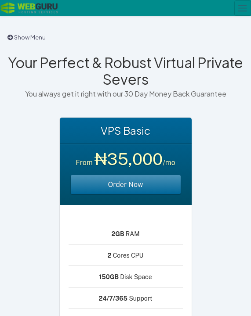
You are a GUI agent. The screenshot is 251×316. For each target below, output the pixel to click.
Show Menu (26, 37)
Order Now (125, 184)
